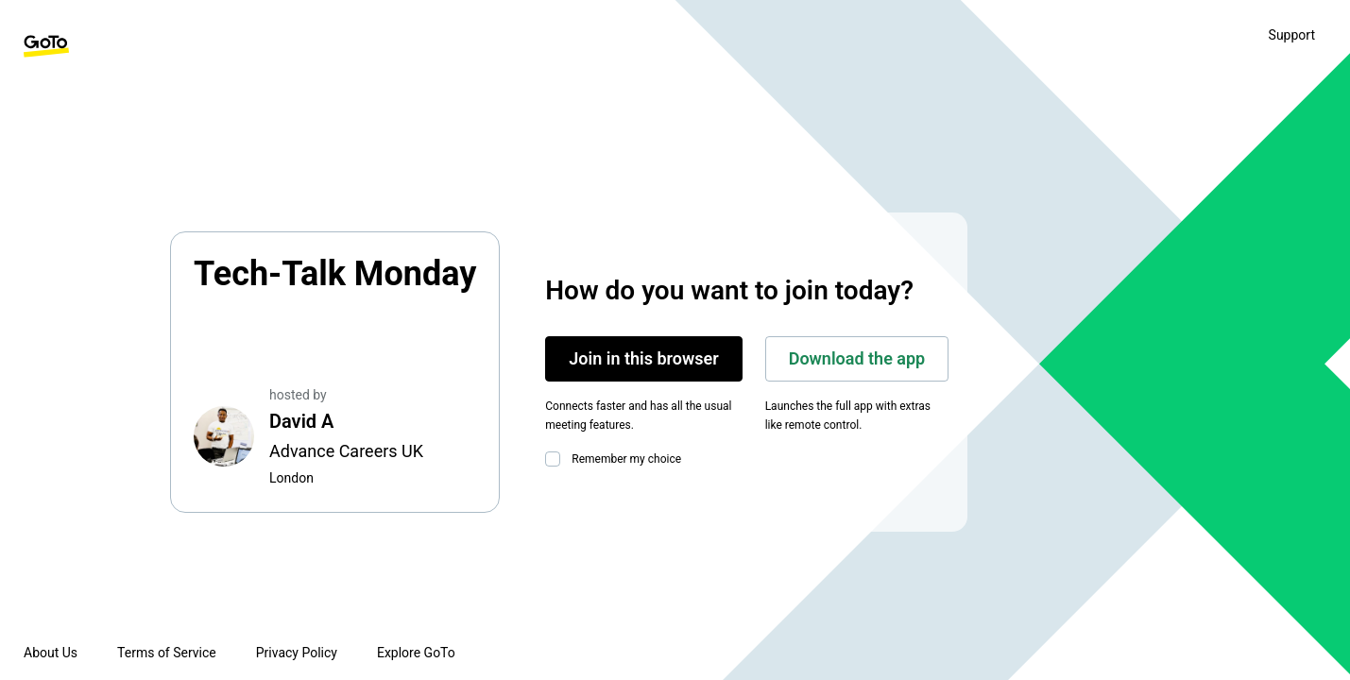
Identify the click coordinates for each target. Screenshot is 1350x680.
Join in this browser (643, 358)
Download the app (857, 358)
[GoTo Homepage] (46, 46)
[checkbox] (556, 459)
